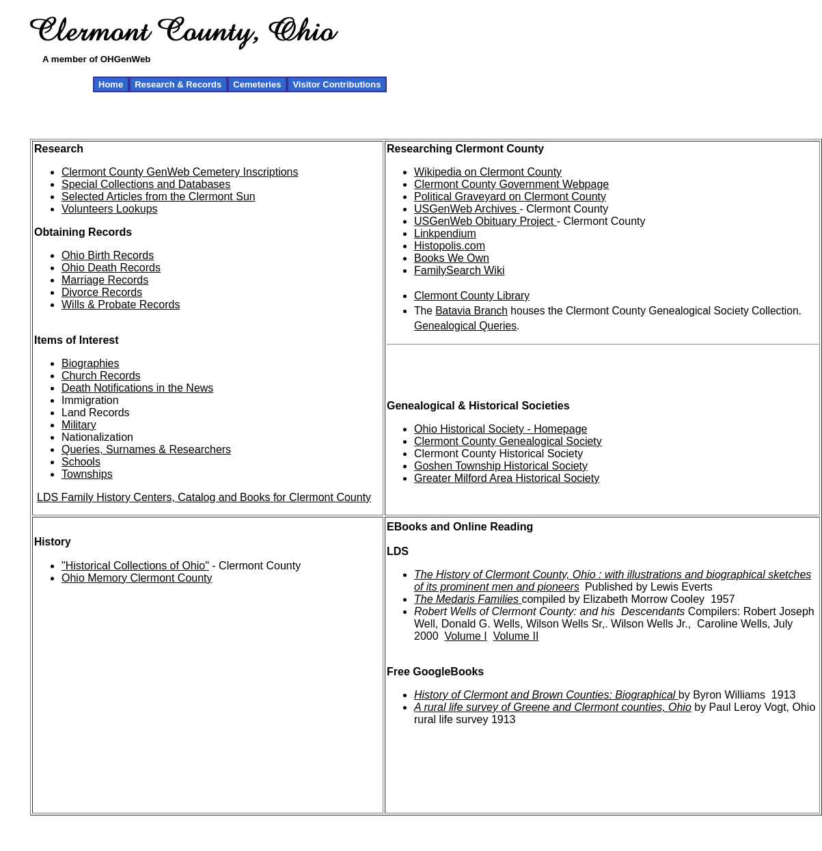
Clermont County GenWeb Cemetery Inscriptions (180, 172)
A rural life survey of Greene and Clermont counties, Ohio (552, 707)
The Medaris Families (467, 599)
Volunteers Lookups (109, 209)
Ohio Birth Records (107, 255)
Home (110, 84)
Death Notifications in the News (137, 388)
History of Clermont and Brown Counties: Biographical (546, 695)
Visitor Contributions (336, 84)
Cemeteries (257, 84)
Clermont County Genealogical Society (508, 441)
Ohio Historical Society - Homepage (500, 429)
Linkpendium (445, 233)
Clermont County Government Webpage (511, 184)
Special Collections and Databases (145, 184)
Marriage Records (104, 280)
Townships (87, 474)
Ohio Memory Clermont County (137, 578)
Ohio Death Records (111, 267)
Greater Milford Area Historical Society (506, 478)
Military (78, 425)
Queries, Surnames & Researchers (146, 449)
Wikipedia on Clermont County (488, 172)
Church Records (101, 375)
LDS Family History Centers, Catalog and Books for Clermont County (204, 497)
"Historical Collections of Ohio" (135, 565)
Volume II (516, 636)
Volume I (465, 636)
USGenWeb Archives (466, 209)
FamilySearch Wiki (459, 270)
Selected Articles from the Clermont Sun (158, 196)
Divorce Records (101, 292)
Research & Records (178, 84)
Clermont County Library (472, 295)
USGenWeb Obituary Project (485, 221)
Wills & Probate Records (120, 304)
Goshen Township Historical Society (501, 466)
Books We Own (451, 258)
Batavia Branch (471, 310)
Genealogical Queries (465, 326)
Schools (80, 462)
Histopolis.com (449, 246)
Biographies (90, 363)
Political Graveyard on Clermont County (510, 196)
